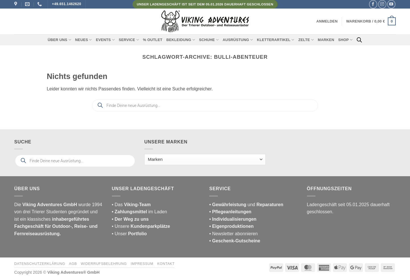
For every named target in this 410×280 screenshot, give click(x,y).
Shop (345, 39)
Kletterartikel (275, 39)
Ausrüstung (238, 39)
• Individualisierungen (233, 219)
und (246, 204)
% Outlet (152, 40)
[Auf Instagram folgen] (382, 4)
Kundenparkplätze (150, 226)
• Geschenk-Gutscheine (234, 240)
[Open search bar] (359, 39)
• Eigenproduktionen (231, 226)
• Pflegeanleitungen (230, 211)
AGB (73, 264)
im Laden (139, 211)
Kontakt (166, 264)
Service (129, 39)
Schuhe (209, 39)
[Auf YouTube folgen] (391, 4)
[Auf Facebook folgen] (373, 4)
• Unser (129, 233)
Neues (83, 39)
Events (105, 39)
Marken (326, 40)
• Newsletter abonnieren (233, 233)
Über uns (59, 39)
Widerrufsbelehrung (104, 264)
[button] (327, 21)
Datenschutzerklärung (39, 264)
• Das (131, 204)
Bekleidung (180, 39)
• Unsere (121, 226)
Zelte (306, 39)
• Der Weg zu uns (130, 219)
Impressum (142, 264)
